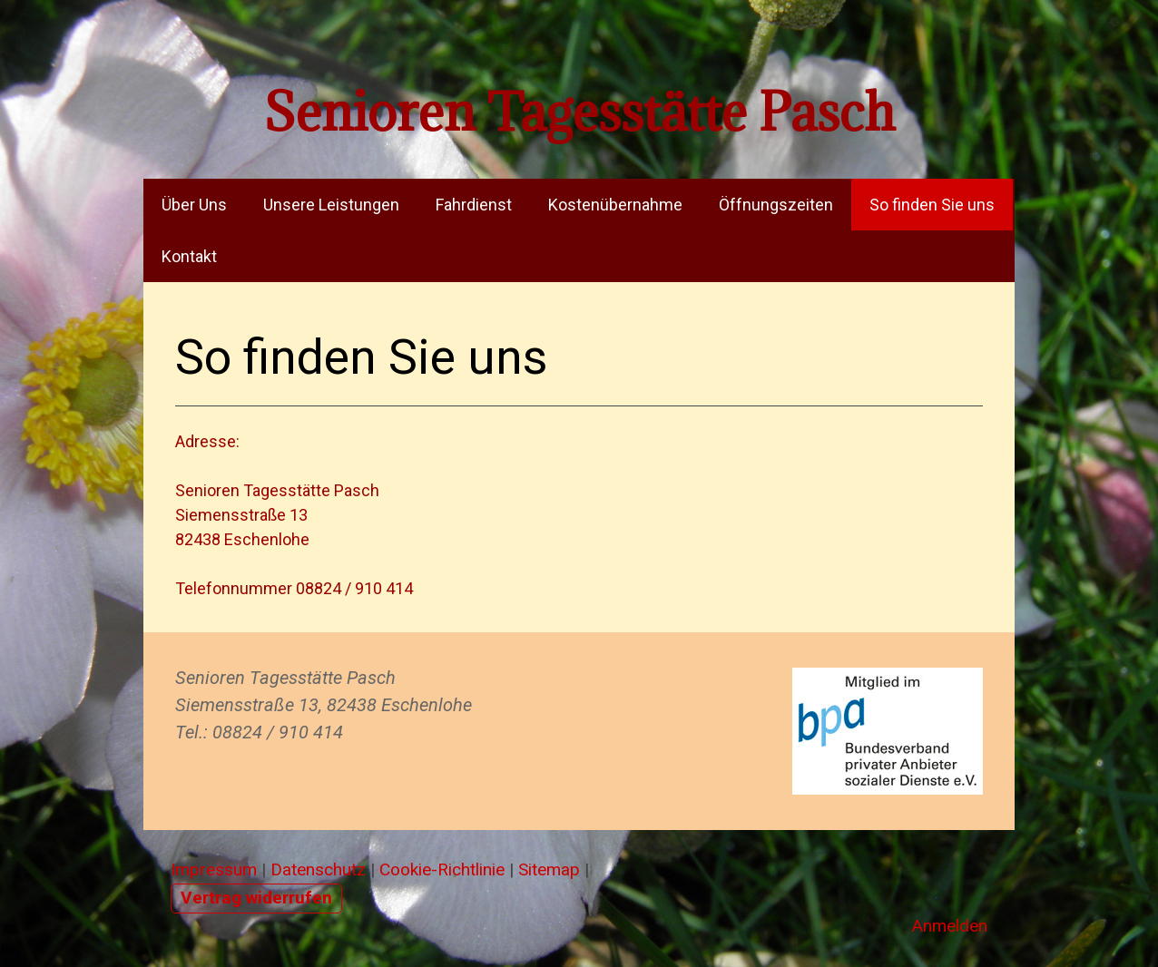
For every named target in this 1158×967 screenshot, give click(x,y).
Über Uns (194, 204)
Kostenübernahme (615, 204)
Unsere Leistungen (331, 204)
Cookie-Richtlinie (442, 869)
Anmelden (949, 925)
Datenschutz (318, 869)
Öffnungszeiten (776, 204)
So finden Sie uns (932, 204)
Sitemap (549, 869)
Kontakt (189, 256)
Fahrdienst (474, 204)
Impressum (214, 869)
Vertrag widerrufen (256, 897)
